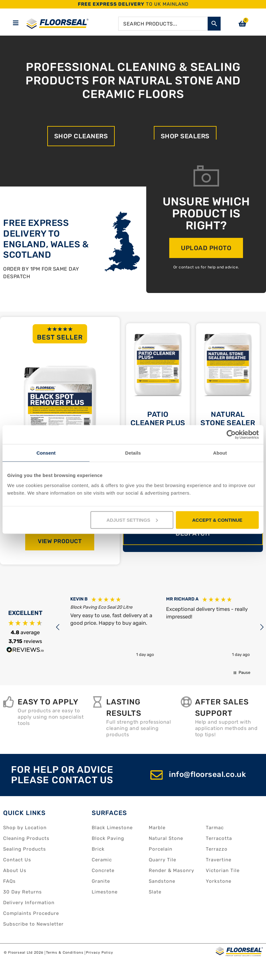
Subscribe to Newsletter (33, 924)
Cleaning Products (26, 838)
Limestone (105, 892)
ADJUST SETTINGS (132, 519)
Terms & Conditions (65, 952)
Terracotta (219, 838)
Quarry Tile (162, 860)
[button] (58, 627)
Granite (101, 881)
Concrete (103, 870)
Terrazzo (217, 849)
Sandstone (162, 881)
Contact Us (17, 860)
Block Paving (108, 838)
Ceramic (102, 860)
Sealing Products (24, 849)
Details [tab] (133, 453)
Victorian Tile (223, 870)
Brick (98, 849)
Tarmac (215, 827)
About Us (14, 870)
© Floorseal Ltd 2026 (23, 952)
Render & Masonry (171, 870)
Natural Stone (166, 838)
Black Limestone (112, 827)
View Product (60, 541)
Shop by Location (25, 827)
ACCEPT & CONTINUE (217, 519)
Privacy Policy (99, 952)
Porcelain (160, 849)
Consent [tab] (46, 453)
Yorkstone (218, 881)
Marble (157, 827)
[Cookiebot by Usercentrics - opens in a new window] (231, 434)
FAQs (9, 881)
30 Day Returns (22, 892)
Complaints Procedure (31, 913)
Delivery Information (29, 902)
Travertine (218, 860)
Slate (155, 892)
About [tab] (220, 453)
